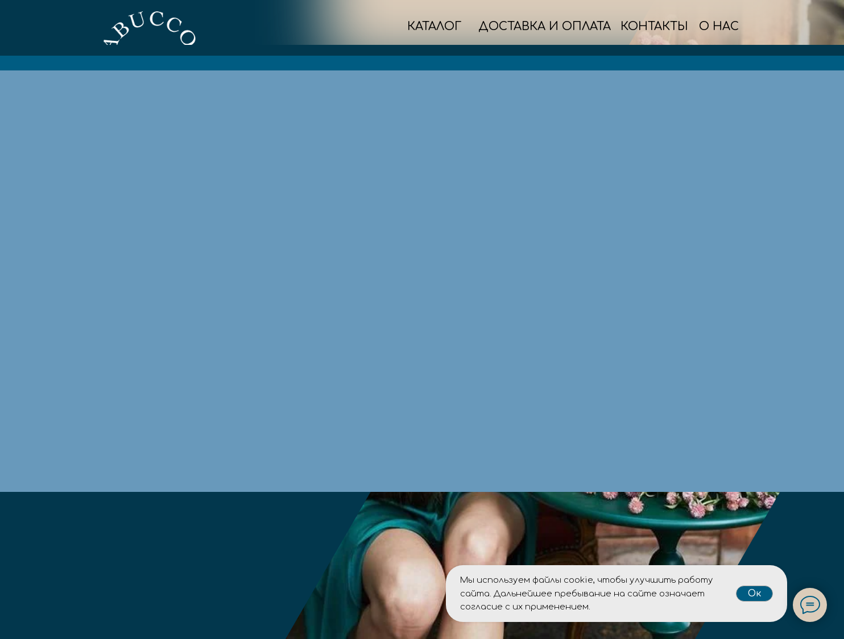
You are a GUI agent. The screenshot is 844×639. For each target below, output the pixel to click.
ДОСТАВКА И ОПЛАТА (544, 26)
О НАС (719, 26)
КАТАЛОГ (434, 26)
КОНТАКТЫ (654, 26)
